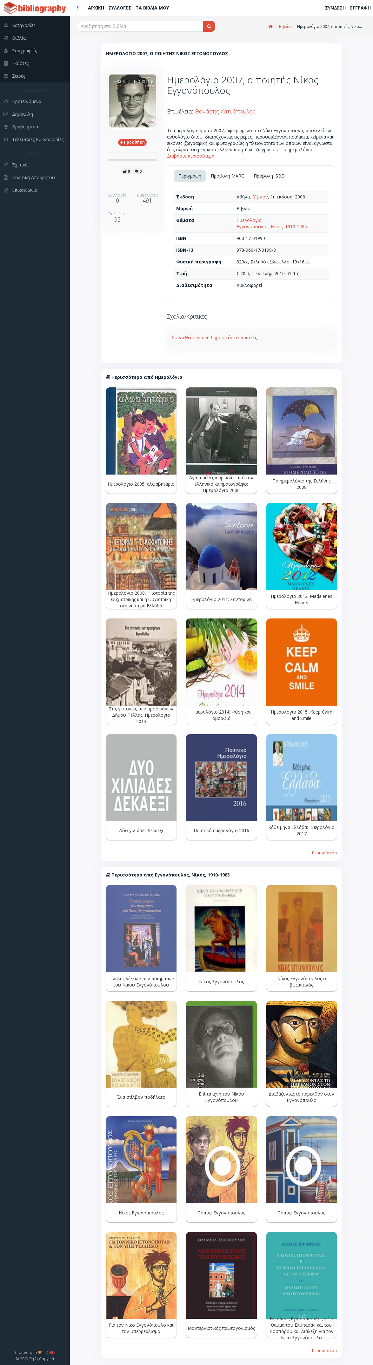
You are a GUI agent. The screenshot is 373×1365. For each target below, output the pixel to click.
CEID (51, 1352)
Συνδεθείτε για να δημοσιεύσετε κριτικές (214, 337)
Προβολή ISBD (269, 176)
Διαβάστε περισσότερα (190, 156)
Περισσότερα (324, 852)
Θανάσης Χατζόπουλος (225, 111)
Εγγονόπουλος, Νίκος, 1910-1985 (271, 226)
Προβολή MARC (227, 176)
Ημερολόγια (249, 220)
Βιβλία (285, 26)
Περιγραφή (189, 176)
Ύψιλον (260, 197)
